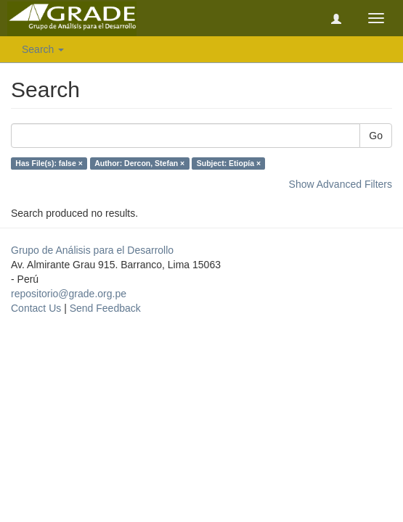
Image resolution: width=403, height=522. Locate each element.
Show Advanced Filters (340, 184)
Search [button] (43, 49)
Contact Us (36, 308)
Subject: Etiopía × (229, 163)
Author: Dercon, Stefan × (139, 163)
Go (376, 135)
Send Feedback (105, 308)
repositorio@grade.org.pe (68, 293)
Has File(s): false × (49, 163)
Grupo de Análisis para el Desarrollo (92, 250)
